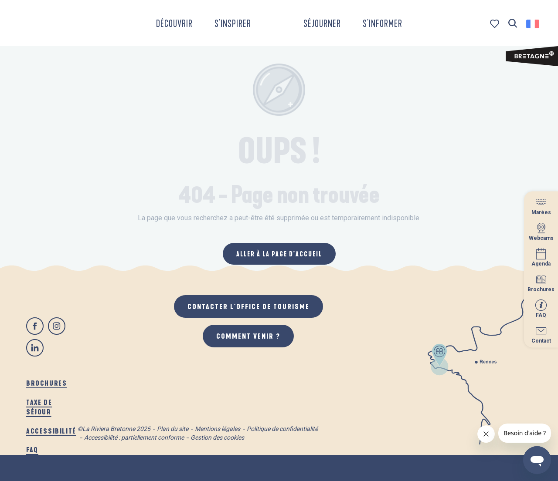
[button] (513, 24)
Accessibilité (51, 430)
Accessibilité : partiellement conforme (134, 437)
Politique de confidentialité (282, 428)
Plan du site (172, 428)
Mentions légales (217, 428)
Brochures (46, 383)
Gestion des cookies (217, 437)
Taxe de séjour (39, 406)
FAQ (32, 449)
